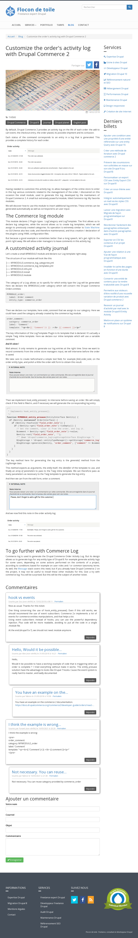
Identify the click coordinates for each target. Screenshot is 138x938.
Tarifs (60, 24)
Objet (9, 825)
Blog (71, 24)
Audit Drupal (46, 911)
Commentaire (13, 836)
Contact (83, 24)
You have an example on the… (41, 692)
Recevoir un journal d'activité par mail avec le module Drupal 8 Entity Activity (116, 310)
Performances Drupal (117, 94)
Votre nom (11, 804)
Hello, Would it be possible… (37, 649)
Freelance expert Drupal (52, 897)
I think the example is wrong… (34, 724)
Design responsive (115, 105)
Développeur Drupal (117, 68)
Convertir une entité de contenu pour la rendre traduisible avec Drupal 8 (116, 281)
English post (80, 122)
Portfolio (46, 24)
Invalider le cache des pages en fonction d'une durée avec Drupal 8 (118, 269)
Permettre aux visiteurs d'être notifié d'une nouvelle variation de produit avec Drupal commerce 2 (118, 295)
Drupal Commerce (16, 122)
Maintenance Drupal (116, 100)
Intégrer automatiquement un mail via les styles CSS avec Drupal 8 (117, 201)
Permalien (58, 601)
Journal (47, 122)
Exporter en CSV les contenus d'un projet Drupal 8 (114, 242)
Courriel (10, 814)
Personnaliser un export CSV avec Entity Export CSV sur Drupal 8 (117, 180)
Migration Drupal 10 (116, 73)
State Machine (92, 227)
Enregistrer (14, 859)
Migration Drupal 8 (17, 903)
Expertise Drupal (115, 56)
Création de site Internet (118, 111)
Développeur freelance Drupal (52, 905)
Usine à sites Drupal (117, 62)
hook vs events (21, 597)
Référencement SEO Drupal (50, 925)
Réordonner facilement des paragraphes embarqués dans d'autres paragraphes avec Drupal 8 (117, 229)
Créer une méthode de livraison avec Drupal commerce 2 (115, 153)
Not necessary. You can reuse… (39, 771)
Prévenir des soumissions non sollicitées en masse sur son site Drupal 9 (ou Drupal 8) (118, 167)
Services (30, 24)
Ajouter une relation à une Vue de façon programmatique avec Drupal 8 (117, 256)
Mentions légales (16, 909)
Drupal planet (62, 122)
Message (22, 568)
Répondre (90, 637)
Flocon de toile (36, 8)
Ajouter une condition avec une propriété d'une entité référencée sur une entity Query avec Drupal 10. (117, 140)
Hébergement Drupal (117, 88)
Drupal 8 (34, 122)
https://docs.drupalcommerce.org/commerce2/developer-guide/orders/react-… (54, 705)
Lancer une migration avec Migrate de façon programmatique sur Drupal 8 (117, 214)
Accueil (16, 24)
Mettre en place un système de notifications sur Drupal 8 (118, 323)
